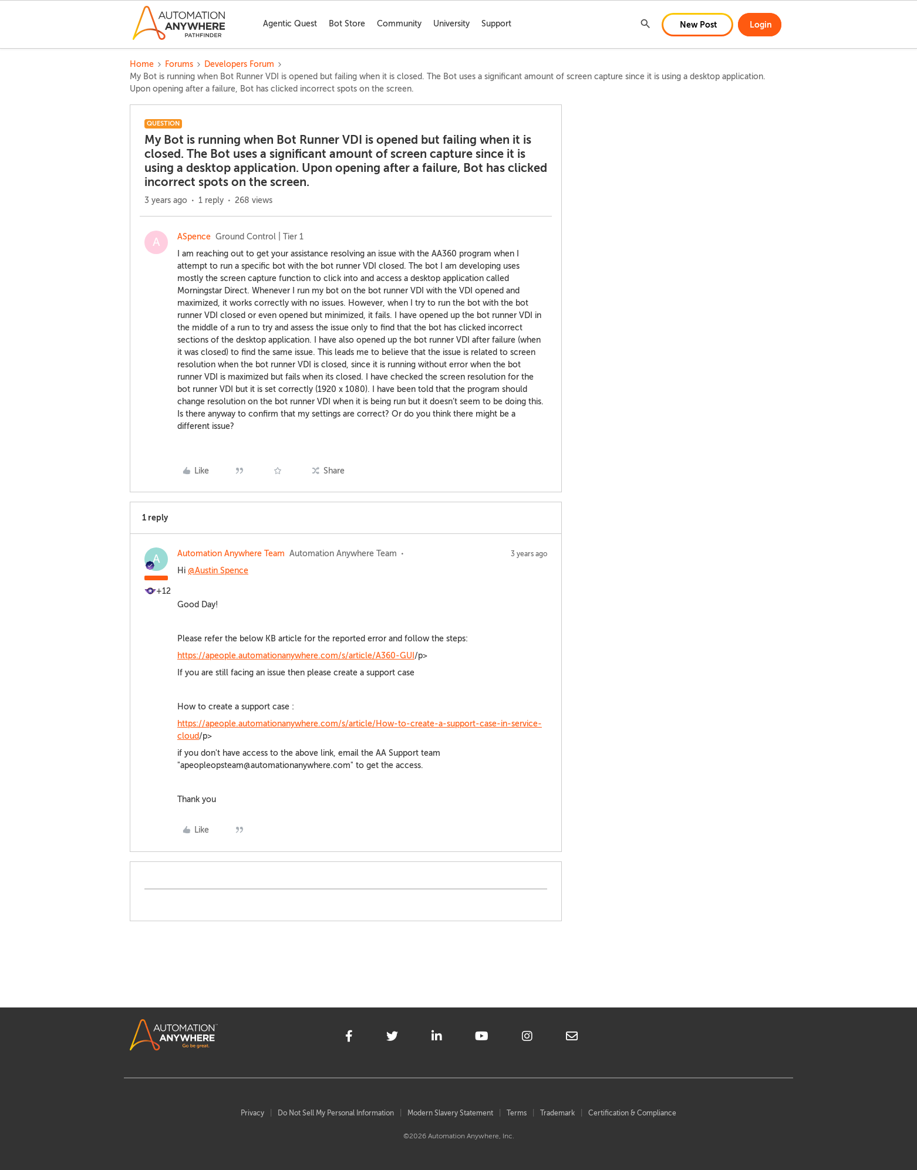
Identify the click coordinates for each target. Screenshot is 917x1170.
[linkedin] (436, 1038)
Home (142, 64)
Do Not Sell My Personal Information (336, 1113)
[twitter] (392, 1038)
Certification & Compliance (632, 1113)
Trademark (557, 1113)
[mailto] (572, 1038)
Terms (517, 1113)
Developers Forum (239, 64)
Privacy (252, 1113)
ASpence (194, 236)
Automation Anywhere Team (231, 553)
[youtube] (481, 1038)
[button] (697, 24)
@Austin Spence (218, 570)
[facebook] (349, 1038)
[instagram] (527, 1038)
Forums (179, 64)
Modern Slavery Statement (450, 1113)
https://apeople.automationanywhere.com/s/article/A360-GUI (295, 655)
